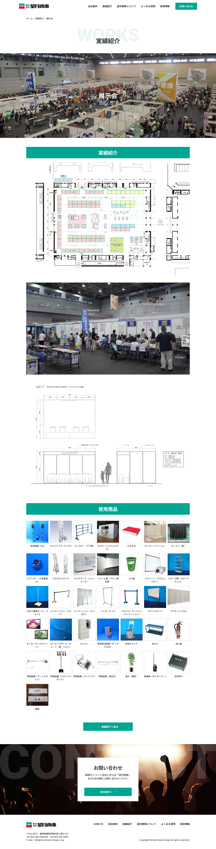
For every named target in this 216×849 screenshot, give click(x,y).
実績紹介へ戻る (109, 728)
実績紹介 (104, 7)
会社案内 (89, 7)
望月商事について (123, 7)
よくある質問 (144, 7)
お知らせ (98, 824)
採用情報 (161, 7)
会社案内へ (106, 792)
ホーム (29, 19)
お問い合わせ (184, 7)
